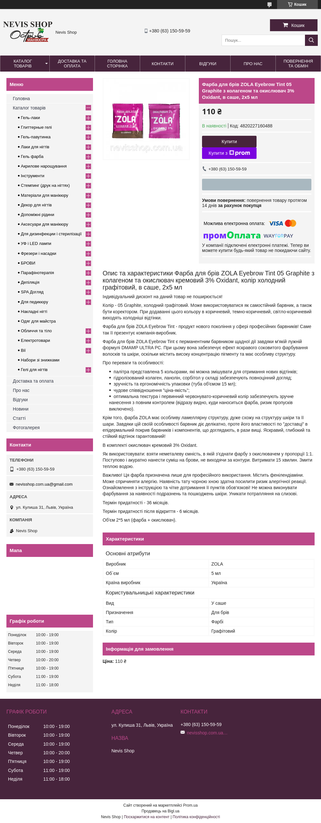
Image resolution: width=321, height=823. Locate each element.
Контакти (162, 63)
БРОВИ (28, 263)
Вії (23, 350)
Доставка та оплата (72, 63)
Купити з (229, 153)
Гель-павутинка (36, 136)
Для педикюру (34, 301)
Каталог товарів (22, 63)
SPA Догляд (32, 292)
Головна (21, 98)
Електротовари (35, 340)
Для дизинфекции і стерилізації (51, 233)
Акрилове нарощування (44, 166)
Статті (19, 418)
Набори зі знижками (40, 360)
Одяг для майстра (38, 321)
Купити (229, 141)
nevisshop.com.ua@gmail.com (44, 484)
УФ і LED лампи (36, 243)
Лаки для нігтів (35, 146)
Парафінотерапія (37, 272)
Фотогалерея (26, 427)
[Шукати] (311, 40)
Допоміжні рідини (37, 214)
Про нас (253, 63)
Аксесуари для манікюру (44, 224)
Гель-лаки (30, 117)
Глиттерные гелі (36, 127)
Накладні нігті (34, 311)
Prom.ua (190, 805)
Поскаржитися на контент (146, 817)
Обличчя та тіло (36, 330)
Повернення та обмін (298, 63)
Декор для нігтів (36, 205)
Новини (21, 409)
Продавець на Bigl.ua (160, 811)
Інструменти (32, 175)
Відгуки (207, 63)
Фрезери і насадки (38, 253)
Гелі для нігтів (34, 369)
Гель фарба (32, 156)
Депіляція (30, 282)
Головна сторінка (117, 63)
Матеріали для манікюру (44, 195)
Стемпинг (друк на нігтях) (45, 185)
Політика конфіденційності (196, 817)
